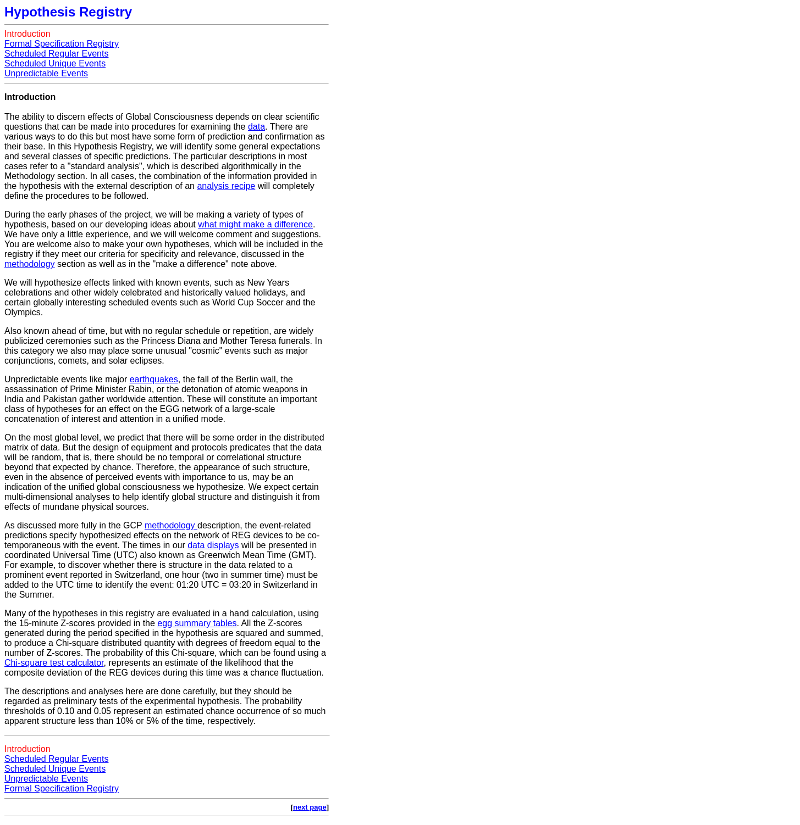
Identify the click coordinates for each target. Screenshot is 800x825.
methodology (29, 264)
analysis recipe (226, 186)
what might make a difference (255, 224)
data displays (213, 545)
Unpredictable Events (46, 73)
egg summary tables (196, 623)
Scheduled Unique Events (55, 63)
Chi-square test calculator (54, 662)
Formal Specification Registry (61, 43)
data (256, 126)
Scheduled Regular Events (56, 53)
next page (310, 807)
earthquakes (154, 379)
